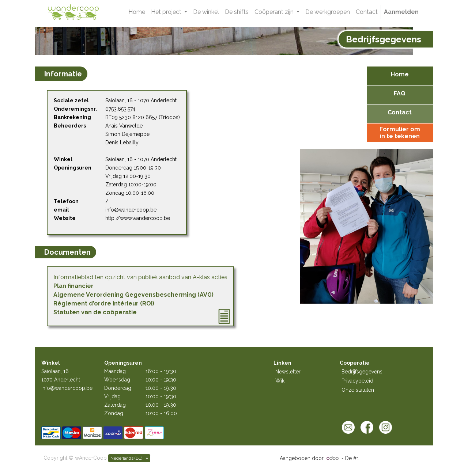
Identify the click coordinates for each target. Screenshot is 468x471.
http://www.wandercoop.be (137, 218)
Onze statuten (357, 390)
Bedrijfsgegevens (361, 372)
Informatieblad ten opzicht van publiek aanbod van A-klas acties (140, 277)
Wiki (280, 381)
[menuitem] (136, 12)
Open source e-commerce (392, 458)
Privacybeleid (357, 381)
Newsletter (288, 372)
